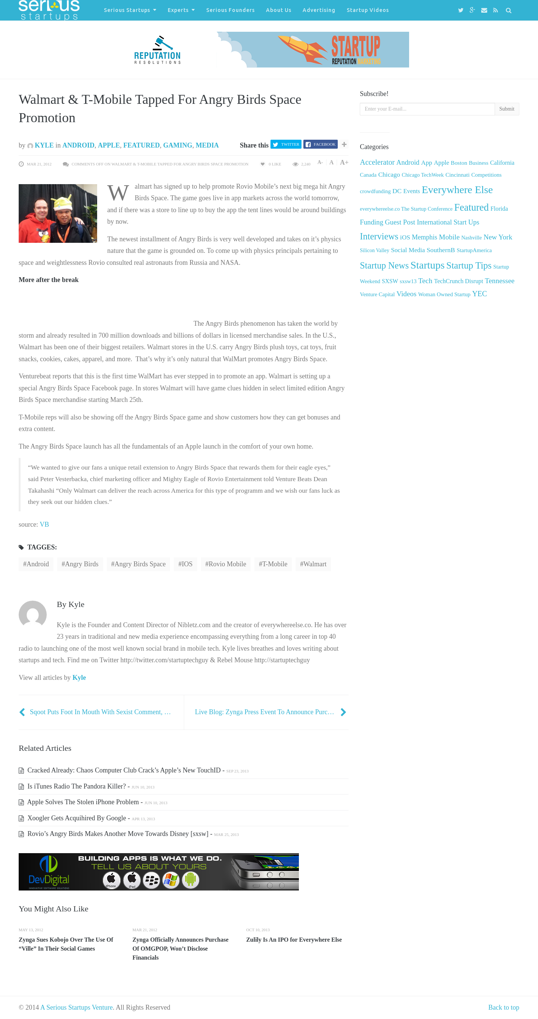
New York (497, 237)
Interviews (379, 236)
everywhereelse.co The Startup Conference (406, 209)
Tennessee (499, 281)
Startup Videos (368, 10)
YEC (479, 293)
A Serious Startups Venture (76, 1007)
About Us (278, 10)
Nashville (471, 238)
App (426, 162)
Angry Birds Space (140, 564)
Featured (141, 145)
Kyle (40, 145)
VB (44, 524)
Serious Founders (230, 10)
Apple (109, 145)
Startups (428, 265)
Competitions (486, 175)
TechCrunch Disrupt (458, 281)
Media (207, 145)
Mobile (449, 237)
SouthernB (441, 250)
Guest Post (400, 222)
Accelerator (377, 162)
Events (411, 191)
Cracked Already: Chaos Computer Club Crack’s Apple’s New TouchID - (134, 770)
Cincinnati (457, 174)
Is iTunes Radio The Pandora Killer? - (86, 786)
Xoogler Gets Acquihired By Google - (87, 818)
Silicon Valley (374, 250)
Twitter (290, 144)
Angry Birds (82, 564)
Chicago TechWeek (422, 175)
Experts (178, 10)
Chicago (389, 174)
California (502, 162)
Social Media (408, 250)
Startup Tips (469, 265)
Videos (406, 294)
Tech (425, 281)
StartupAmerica (474, 250)
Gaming (177, 145)
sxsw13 (408, 281)
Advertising (319, 10)
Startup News (384, 265)
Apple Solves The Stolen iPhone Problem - (93, 802)
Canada (368, 175)
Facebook (325, 144)
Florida (499, 208)
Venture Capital (377, 294)
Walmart (315, 564)
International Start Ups (448, 222)
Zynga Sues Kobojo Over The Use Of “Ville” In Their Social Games (66, 944)
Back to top (503, 1007)
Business (478, 163)
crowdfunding (375, 191)
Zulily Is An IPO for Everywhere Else (294, 939)
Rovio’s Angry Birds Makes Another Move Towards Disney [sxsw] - (129, 833)
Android (78, 145)
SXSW (390, 281)
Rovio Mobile (228, 564)
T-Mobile (274, 564)
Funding (371, 222)
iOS (187, 564)
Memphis (424, 237)
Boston (459, 162)
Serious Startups (127, 10)
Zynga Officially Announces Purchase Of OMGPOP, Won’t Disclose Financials (180, 948)
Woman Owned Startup (444, 294)
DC (397, 191)
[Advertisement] (106, 314)
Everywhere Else (457, 189)
